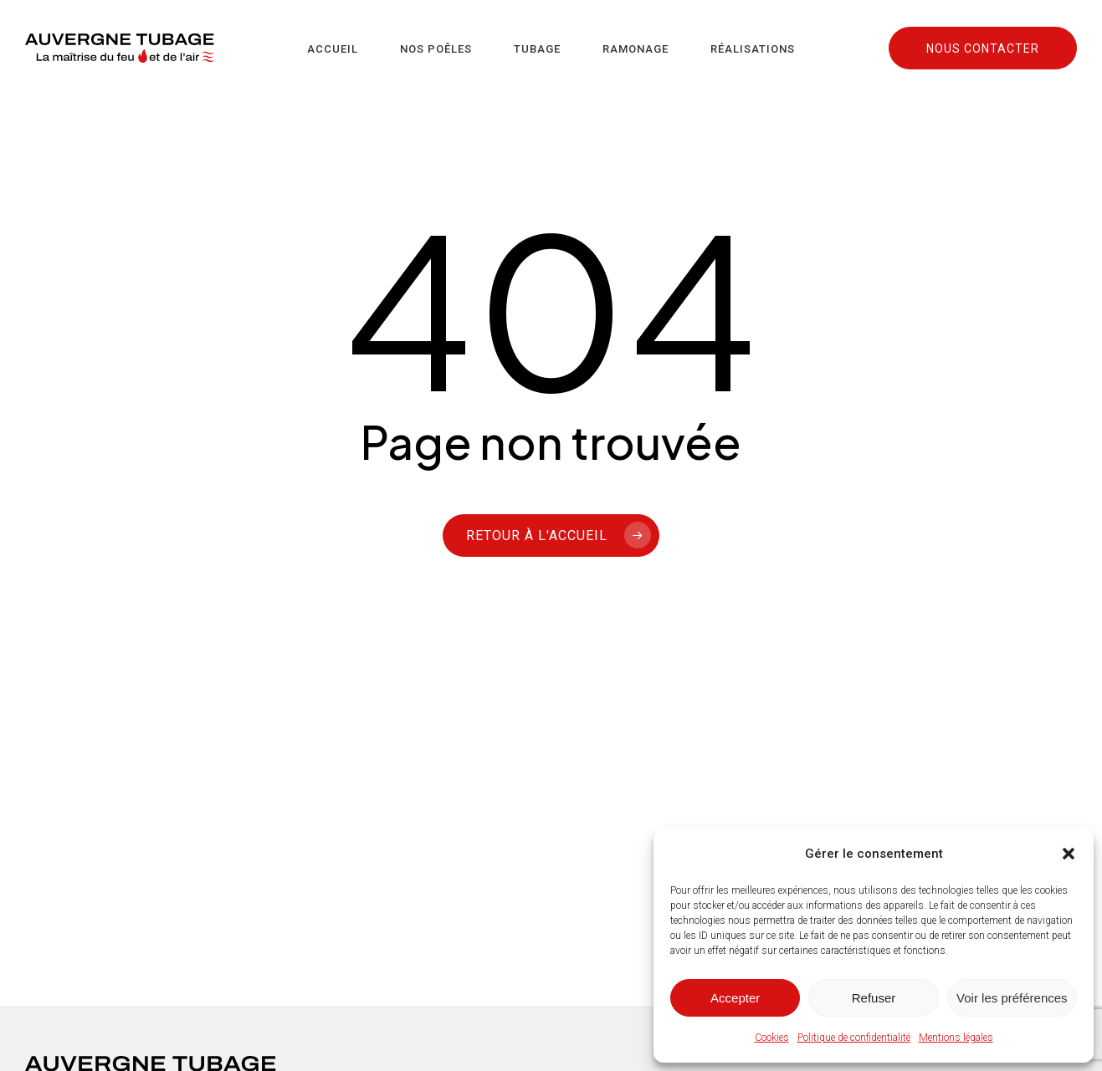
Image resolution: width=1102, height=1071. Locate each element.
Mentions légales (956, 1037)
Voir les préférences (1012, 998)
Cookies (772, 1037)
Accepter (735, 998)
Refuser (874, 998)
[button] (1068, 853)
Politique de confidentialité (853, 1037)
